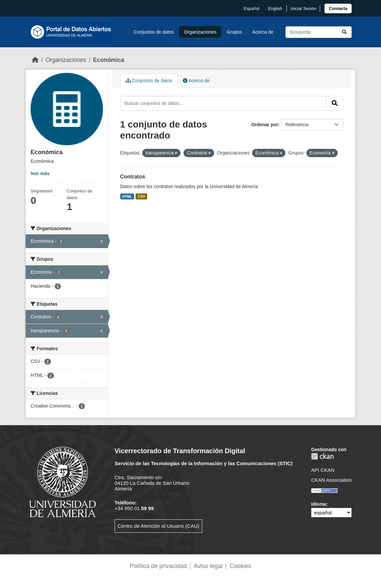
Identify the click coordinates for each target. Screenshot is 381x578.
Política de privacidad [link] (158, 566)
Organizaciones (200, 32)
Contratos (133, 176)
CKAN (322, 456)
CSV (141, 196)
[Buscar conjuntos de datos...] (318, 32)
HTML (127, 196)
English (275, 8)
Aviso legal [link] (208, 566)
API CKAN (322, 470)
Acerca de (262, 32)
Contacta (338, 8)
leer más (40, 173)
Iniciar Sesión (303, 8)
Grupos (234, 32)
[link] (338, 8)
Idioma (318, 504)
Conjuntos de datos (154, 32)
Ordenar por (264, 124)
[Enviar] (344, 32)
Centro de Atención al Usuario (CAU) (158, 526)
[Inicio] (35, 60)
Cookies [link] (240, 566)
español (251, 8)
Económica (108, 60)
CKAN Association (331, 480)
